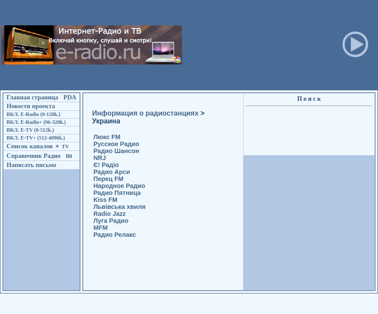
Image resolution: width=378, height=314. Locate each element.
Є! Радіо (106, 164)
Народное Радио (119, 185)
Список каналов (30, 146)
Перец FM (108, 178)
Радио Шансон (116, 150)
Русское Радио (116, 143)
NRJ (99, 157)
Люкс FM (106, 136)
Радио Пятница (117, 192)
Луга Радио (110, 220)
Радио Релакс (114, 234)
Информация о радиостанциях (145, 113)
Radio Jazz (109, 213)
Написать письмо (31, 164)
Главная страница (32, 97)
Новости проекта (31, 105)
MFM (100, 227)
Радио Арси (111, 171)
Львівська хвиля (119, 206)
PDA (69, 97)
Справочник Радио (34, 155)
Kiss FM (105, 199)
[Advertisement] (238, 45)
